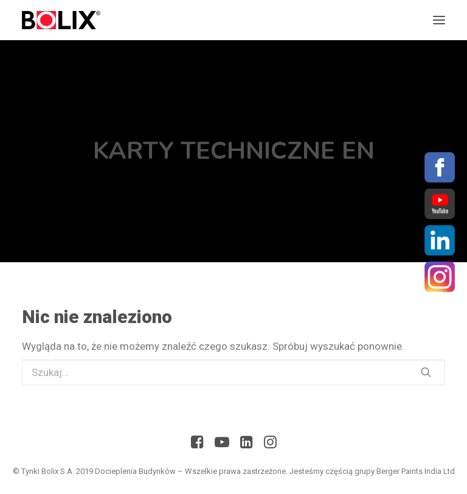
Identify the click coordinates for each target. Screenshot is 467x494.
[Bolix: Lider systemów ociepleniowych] (61, 20)
